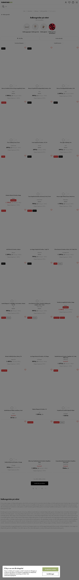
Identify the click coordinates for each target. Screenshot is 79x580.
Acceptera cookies (50, 569)
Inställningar (50, 574)
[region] (31, 571)
